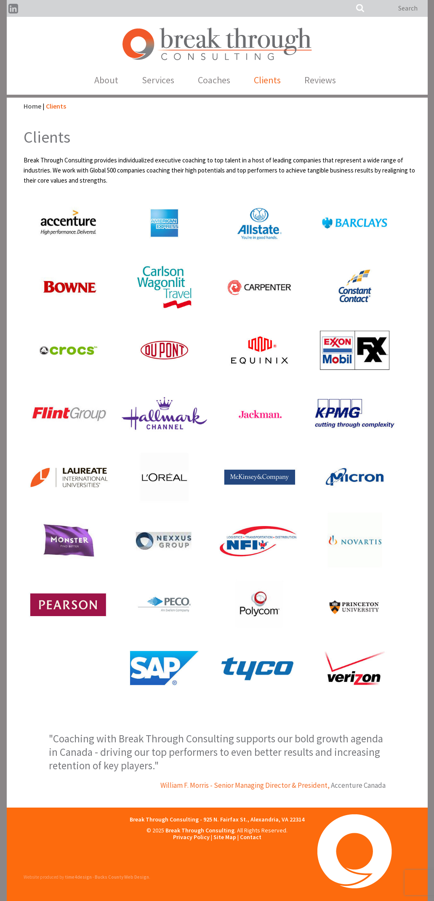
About (106, 80)
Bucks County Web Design (122, 877)
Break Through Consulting (199, 830)
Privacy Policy (191, 837)
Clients (267, 80)
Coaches (214, 80)
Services (158, 80)
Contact (250, 837)
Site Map (224, 837)
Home (32, 106)
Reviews (320, 80)
